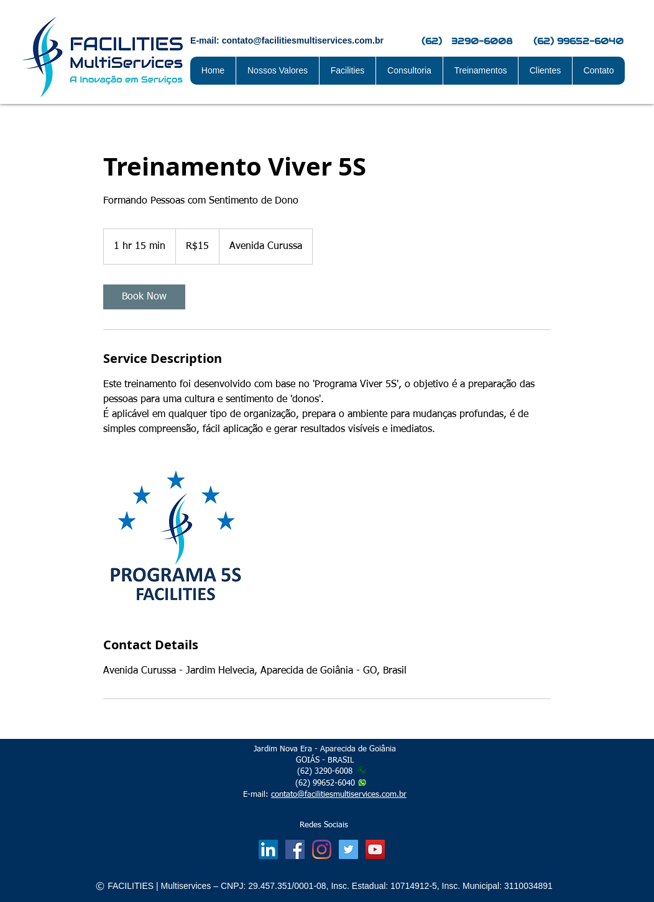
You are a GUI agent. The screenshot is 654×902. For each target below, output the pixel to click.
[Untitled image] (175, 536)
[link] (144, 296)
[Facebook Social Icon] (295, 849)
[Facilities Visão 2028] (375, 849)
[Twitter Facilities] (348, 849)
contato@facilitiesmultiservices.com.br (339, 795)
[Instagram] (321, 849)
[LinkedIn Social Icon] (268, 849)
